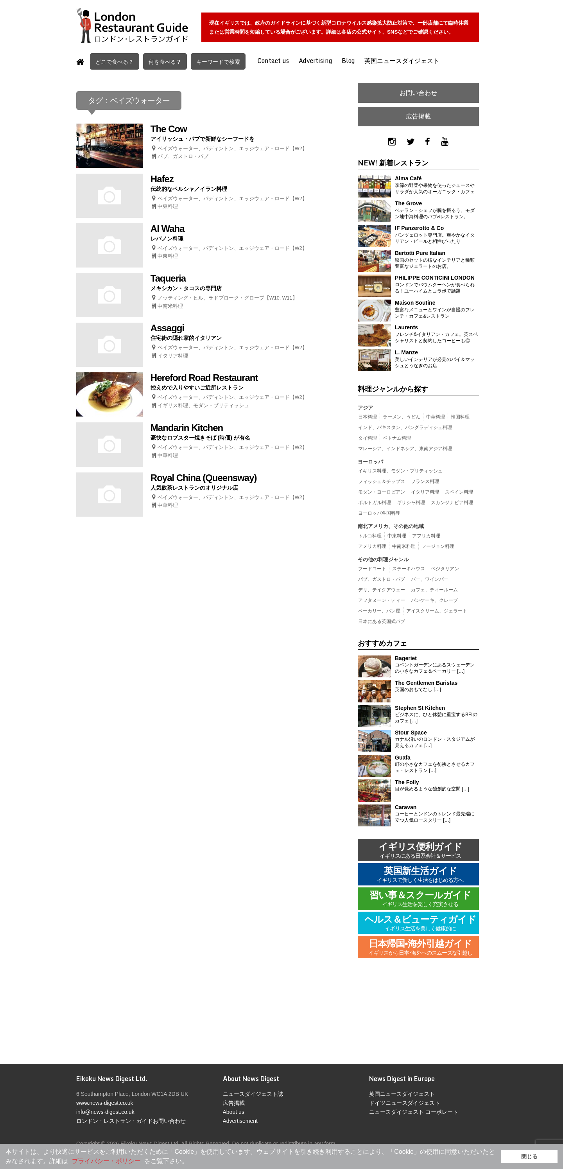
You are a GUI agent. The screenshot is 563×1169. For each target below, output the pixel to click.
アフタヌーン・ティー (381, 600)
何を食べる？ (165, 61)
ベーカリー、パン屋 (379, 611)
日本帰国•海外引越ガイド (420, 948)
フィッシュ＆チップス (381, 481)
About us (233, 1112)
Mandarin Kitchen (187, 427)
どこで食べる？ (114, 61)
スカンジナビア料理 (452, 502)
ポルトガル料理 (374, 502)
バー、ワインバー (429, 579)
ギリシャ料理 (411, 502)
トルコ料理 (370, 536)
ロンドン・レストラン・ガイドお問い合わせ (131, 1121)
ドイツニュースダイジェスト (404, 1103)
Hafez (162, 179)
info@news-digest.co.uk (105, 1112)
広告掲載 (418, 116)
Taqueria (168, 278)
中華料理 (168, 455)
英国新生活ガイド (420, 875)
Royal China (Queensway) (204, 477)
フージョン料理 (437, 546)
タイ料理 (367, 438)
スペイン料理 (459, 492)
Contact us (273, 61)
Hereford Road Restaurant (204, 377)
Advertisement (240, 1121)
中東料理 (168, 206)
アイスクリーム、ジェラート (436, 611)
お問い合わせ (418, 93)
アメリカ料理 (372, 546)
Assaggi (167, 328)
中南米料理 (170, 306)
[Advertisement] (418, 1017)
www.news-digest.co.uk (104, 1103)
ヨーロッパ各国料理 (379, 513)
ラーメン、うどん (401, 417)
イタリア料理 (173, 356)
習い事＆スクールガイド (420, 899)
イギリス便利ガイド (420, 851)
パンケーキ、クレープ (434, 600)
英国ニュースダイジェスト (401, 61)
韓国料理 (460, 417)
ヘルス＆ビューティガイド (420, 924)
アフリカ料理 (426, 536)
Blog (348, 61)
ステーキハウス (408, 568)
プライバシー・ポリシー (106, 1161)
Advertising (315, 61)
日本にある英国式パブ (381, 621)
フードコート (372, 568)
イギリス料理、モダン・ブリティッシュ (203, 405)
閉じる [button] (529, 1156)
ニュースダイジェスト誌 (253, 1094)
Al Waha (168, 228)
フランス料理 (425, 481)
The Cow (169, 129)
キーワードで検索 (218, 61)
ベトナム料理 (397, 438)
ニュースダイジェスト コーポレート (413, 1112)
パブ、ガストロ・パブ (183, 156)
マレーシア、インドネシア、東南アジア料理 (405, 448)
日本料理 (367, 417)
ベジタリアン (445, 568)
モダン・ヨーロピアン (381, 492)
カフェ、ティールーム (434, 590)
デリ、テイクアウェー (381, 590)
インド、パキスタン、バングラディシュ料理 (405, 427)
